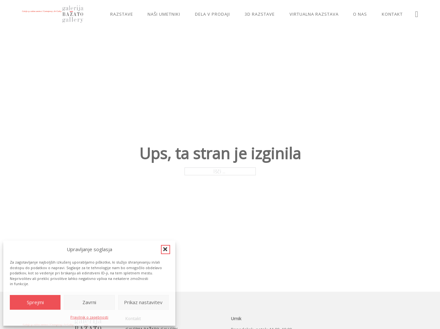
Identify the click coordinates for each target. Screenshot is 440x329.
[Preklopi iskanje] (417, 14)
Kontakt (392, 14)
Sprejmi (35, 302)
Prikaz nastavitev (143, 302)
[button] (165, 249)
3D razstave (260, 14)
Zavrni (89, 302)
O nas (360, 14)
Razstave (121, 14)
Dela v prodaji (212, 14)
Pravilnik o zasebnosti (89, 317)
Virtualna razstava (314, 14)
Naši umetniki (164, 14)
